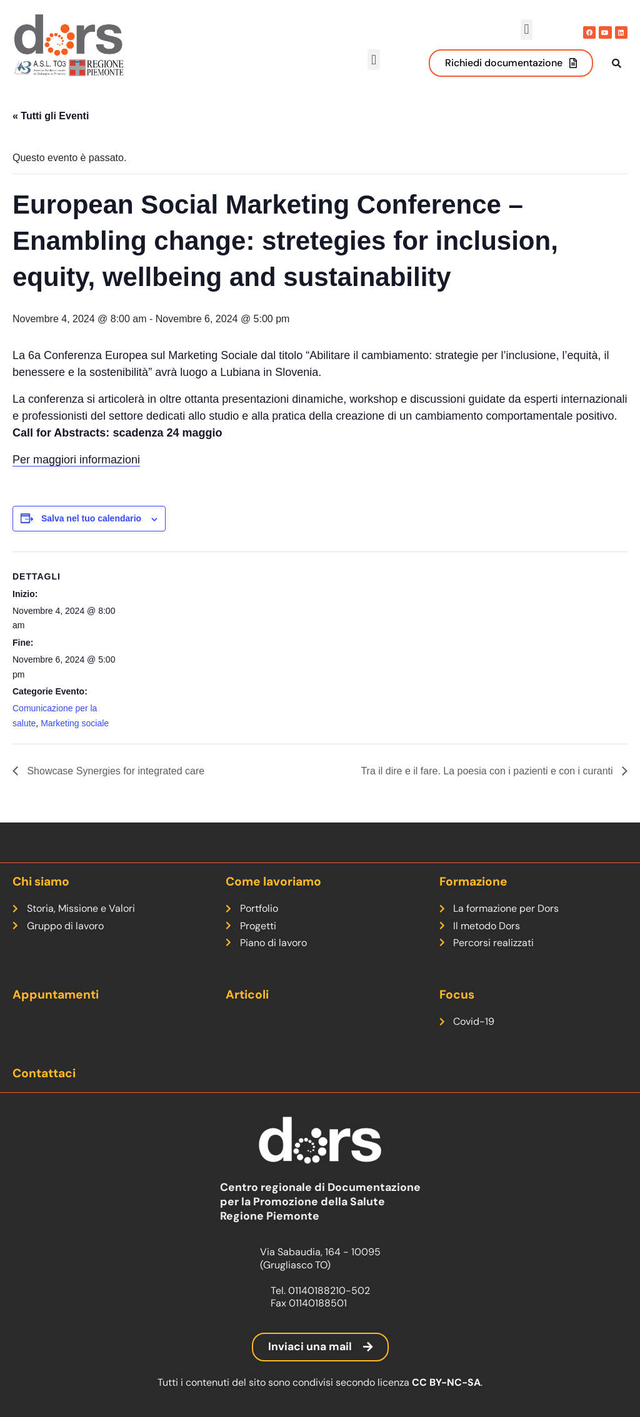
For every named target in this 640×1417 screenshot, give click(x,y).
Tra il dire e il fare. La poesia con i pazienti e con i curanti (488, 784)
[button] (526, 29)
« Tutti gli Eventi (50, 129)
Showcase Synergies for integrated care (114, 784)
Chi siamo (40, 881)
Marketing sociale (75, 736)
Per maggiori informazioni (76, 473)
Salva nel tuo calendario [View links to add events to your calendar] (91, 532)
